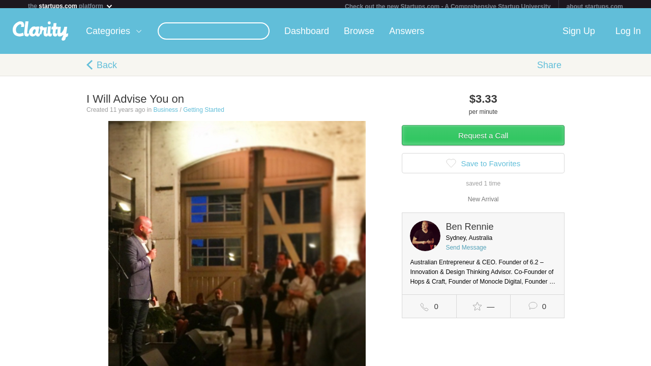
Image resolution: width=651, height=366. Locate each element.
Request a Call (483, 139)
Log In (628, 35)
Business (165, 113)
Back (107, 69)
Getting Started (203, 113)
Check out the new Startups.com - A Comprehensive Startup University (448, 6)
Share (549, 69)
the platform (70, 6)
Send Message (466, 251)
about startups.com (595, 6)
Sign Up (579, 35)
